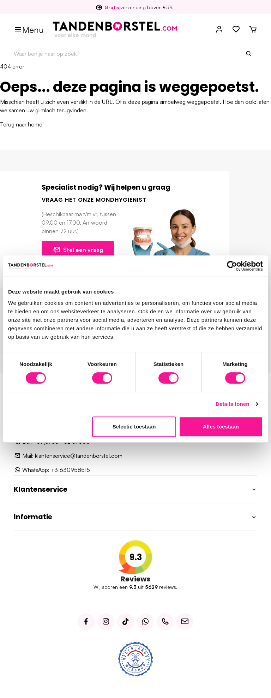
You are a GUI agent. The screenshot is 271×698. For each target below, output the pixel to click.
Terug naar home (21, 124)
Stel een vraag (78, 250)
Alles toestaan (221, 427)
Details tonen (232, 404)
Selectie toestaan (134, 427)
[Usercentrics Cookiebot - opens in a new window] (232, 266)
